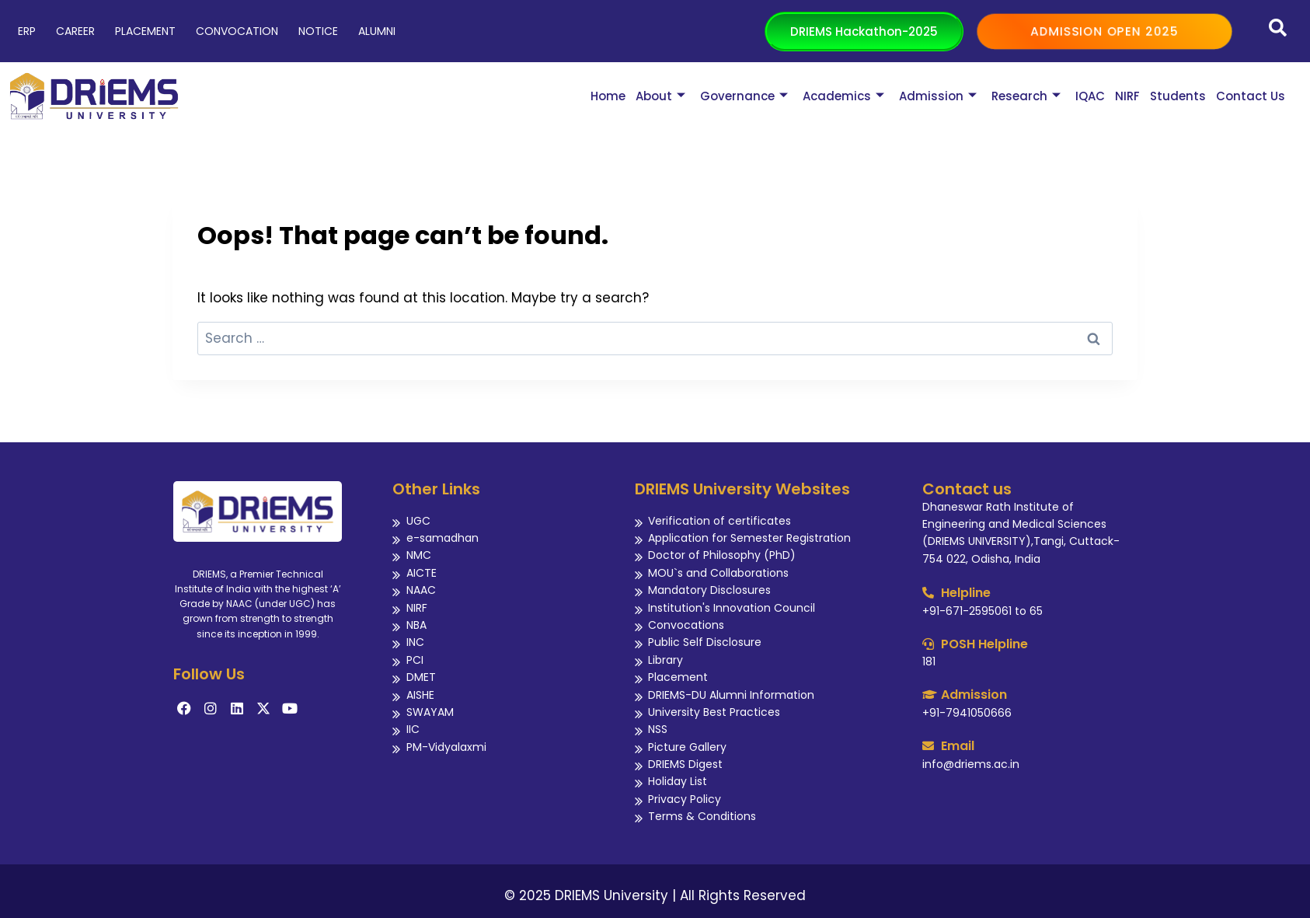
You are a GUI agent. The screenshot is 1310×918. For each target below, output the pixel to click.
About (660, 96)
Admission (938, 96)
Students (1178, 96)
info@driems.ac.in (970, 764)
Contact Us (1250, 96)
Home (608, 96)
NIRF (1127, 96)
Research (1026, 96)
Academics (843, 96)
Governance (744, 96)
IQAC (1090, 96)
